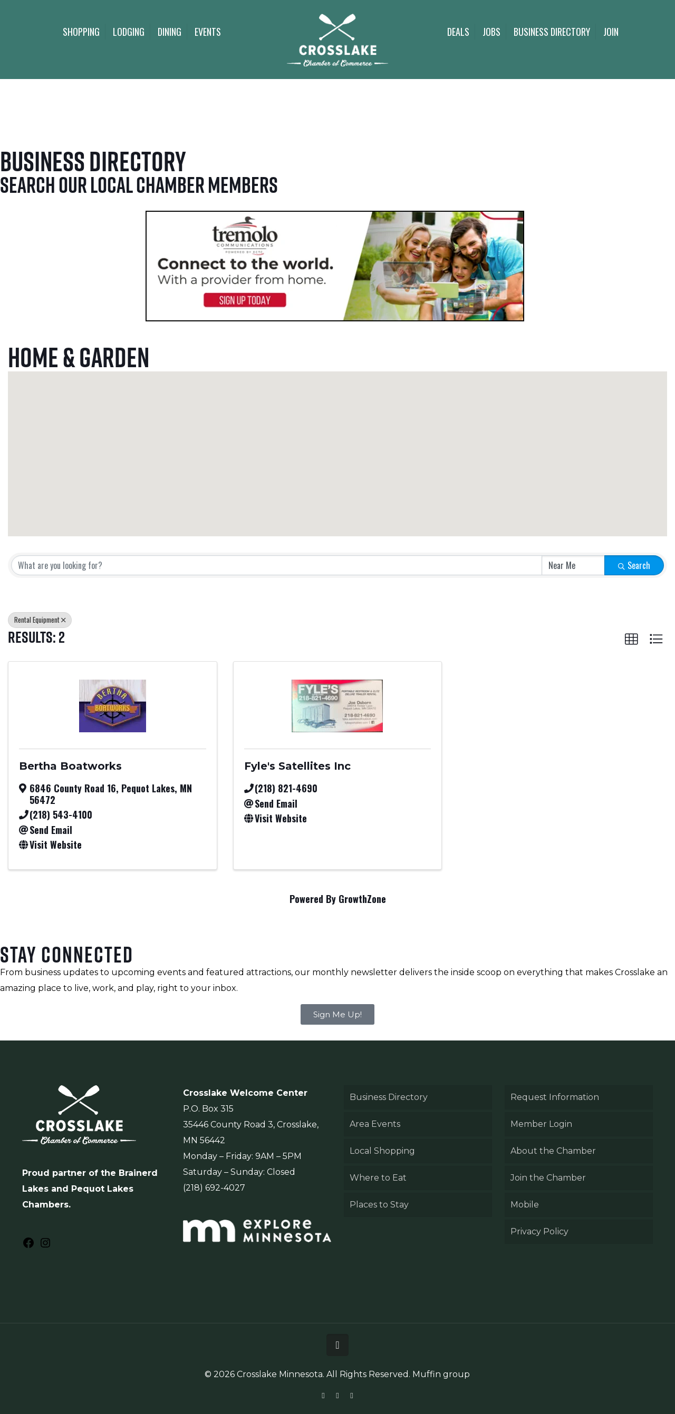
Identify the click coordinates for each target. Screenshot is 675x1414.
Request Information (554, 1097)
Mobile (524, 1205)
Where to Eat (378, 1178)
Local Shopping (382, 1151)
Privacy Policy (539, 1231)
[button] (393, 478)
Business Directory (389, 1097)
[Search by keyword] (276, 565)
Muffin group (441, 1374)
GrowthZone (362, 899)
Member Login (541, 1124)
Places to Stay (379, 1205)
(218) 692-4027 (214, 1188)
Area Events (375, 1124)
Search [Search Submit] (634, 565)
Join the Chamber (548, 1178)
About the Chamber (553, 1151)
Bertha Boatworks (70, 766)
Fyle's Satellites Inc (297, 766)
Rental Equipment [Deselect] (39, 619)
